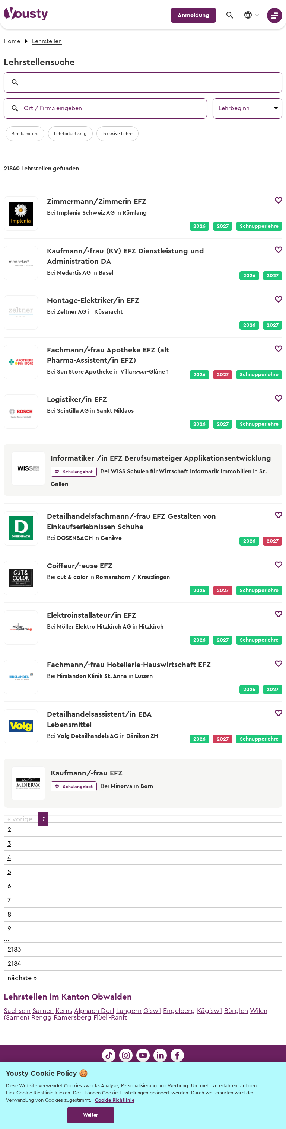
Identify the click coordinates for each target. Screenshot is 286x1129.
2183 (14, 949)
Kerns (63, 1010)
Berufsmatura (25, 133)
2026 (199, 226)
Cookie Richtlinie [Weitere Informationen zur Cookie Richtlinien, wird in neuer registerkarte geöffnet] (114, 1100)
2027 (223, 226)
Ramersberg (73, 1017)
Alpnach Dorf (94, 1010)
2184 (14, 963)
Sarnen (43, 1010)
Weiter (90, 1115)
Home (12, 41)
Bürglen (236, 1010)
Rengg (41, 1017)
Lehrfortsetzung (70, 133)
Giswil (152, 1010)
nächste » (22, 978)
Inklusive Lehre (117, 133)
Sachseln (17, 1010)
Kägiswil (209, 1010)
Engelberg (179, 1010)
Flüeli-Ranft (110, 1017)
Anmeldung (193, 15)
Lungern (129, 1010)
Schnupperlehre (259, 226)
